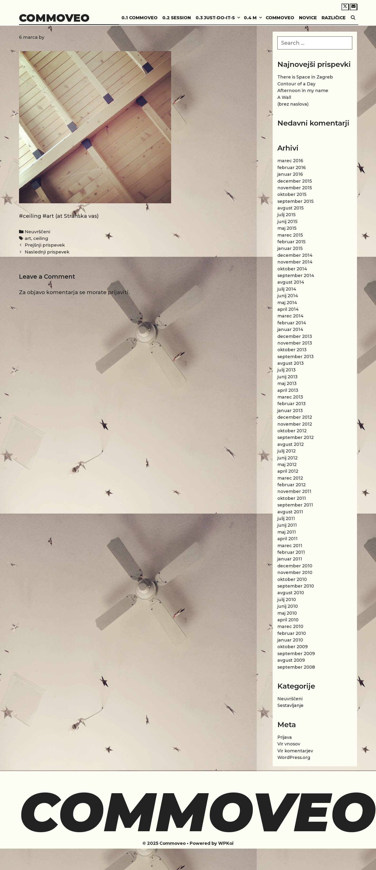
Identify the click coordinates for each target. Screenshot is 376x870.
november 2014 (295, 262)
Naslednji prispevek (47, 252)
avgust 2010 (290, 592)
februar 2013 (291, 403)
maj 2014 (287, 302)
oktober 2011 (291, 498)
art (28, 238)
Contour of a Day (296, 84)
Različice (334, 17)
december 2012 (294, 417)
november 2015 (294, 187)
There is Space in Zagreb (305, 77)
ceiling (40, 238)
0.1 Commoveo (139, 17)
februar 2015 (291, 241)
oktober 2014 (292, 269)
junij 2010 (287, 606)
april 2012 (287, 471)
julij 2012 (286, 451)
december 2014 (295, 255)
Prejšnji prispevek (45, 245)
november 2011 (294, 491)
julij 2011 (286, 518)
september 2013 (295, 356)
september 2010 (295, 586)
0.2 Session (176, 17)
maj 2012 (287, 464)
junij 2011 (287, 525)
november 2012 (294, 424)
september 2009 (296, 653)
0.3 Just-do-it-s (218, 17)
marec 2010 (290, 626)
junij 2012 (287, 458)
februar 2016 (291, 167)
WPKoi (226, 843)
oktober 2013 (292, 349)
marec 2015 (290, 235)
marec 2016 (290, 160)
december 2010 (294, 566)
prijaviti (118, 292)
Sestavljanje (290, 705)
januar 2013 (290, 410)
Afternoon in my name (302, 90)
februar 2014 (291, 323)
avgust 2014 (290, 282)
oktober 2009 (292, 646)
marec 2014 (290, 316)
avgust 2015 (290, 208)
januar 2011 (289, 559)
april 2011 (287, 538)
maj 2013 (287, 383)
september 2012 (295, 437)
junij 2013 (287, 376)
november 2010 (294, 572)
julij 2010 (286, 599)
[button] (238, 17)
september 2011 (295, 505)
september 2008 (296, 667)
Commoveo (54, 17)
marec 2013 (290, 397)
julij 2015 (286, 214)
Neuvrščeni (37, 231)
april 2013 (287, 390)
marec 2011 (289, 545)
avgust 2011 (290, 512)
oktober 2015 (291, 194)
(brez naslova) (293, 104)
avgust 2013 (290, 363)
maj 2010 (287, 613)
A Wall (284, 97)
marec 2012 (290, 478)
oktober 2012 (292, 430)
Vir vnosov (288, 744)
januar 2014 (290, 329)
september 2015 (295, 201)
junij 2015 (287, 221)
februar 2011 (291, 552)
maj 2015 (286, 228)
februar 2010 (291, 633)
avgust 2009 (291, 660)
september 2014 (295, 275)
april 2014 (288, 309)
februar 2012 (291, 484)
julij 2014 (286, 289)
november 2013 (294, 343)
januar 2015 (290, 248)
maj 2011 (286, 532)
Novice (308, 17)
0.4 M (253, 17)
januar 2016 (290, 174)
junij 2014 (287, 295)
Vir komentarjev (295, 750)
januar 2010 (290, 640)
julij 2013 (286, 370)
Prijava (284, 737)
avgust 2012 (290, 444)
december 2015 (294, 181)
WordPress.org (293, 757)
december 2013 (294, 336)
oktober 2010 (292, 579)
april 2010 (288, 619)
